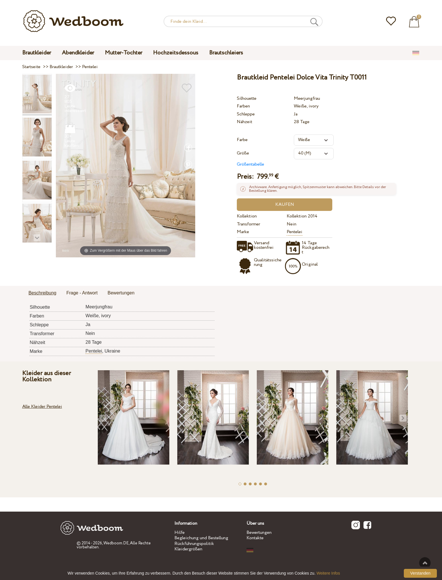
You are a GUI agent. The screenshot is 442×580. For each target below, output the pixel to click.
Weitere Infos (328, 573)
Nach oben (425, 563)
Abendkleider (78, 53)
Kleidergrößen (188, 549)
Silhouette (246, 98)
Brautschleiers (226, 53)
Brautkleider (36, 53)
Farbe (242, 140)
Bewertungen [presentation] (121, 292)
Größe (243, 153)
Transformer (248, 224)
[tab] (42, 293)
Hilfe (179, 532)
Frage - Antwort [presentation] (81, 292)
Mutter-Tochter (123, 53)
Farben (243, 106)
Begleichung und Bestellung (201, 538)
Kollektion (247, 216)
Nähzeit (244, 122)
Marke (243, 232)
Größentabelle (250, 164)
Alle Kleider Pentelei (42, 406)
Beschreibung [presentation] (42, 292)
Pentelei (294, 232)
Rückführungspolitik (194, 543)
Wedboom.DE (116, 543)
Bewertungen (259, 532)
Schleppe (246, 114)
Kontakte (255, 538)
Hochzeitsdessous (175, 53)
